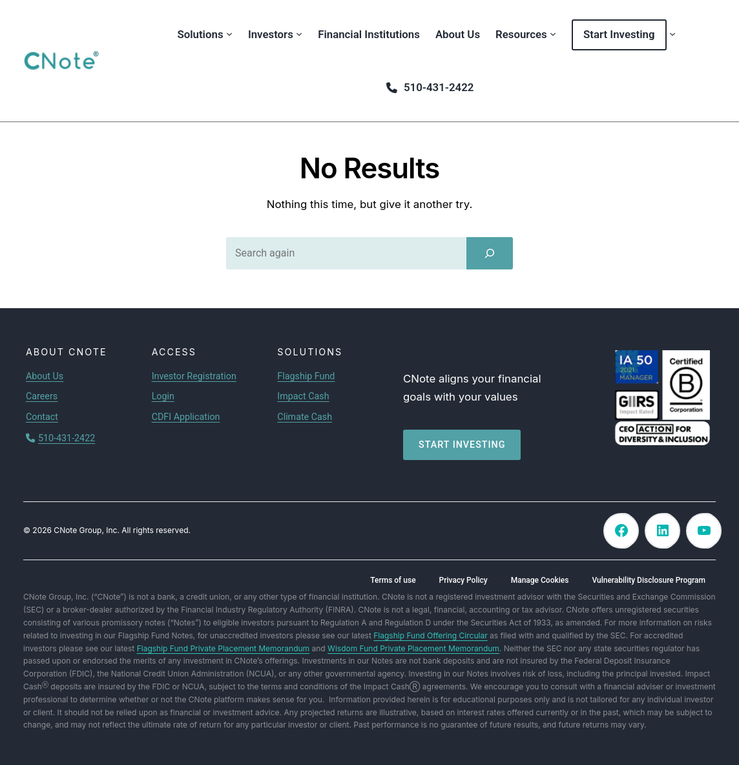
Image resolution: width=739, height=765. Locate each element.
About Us (44, 376)
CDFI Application (186, 417)
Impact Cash (303, 396)
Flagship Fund (306, 376)
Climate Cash (304, 417)
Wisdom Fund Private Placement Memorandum (413, 648)
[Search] (489, 253)
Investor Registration (194, 376)
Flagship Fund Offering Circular (430, 635)
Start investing (462, 444)
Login (163, 396)
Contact (42, 417)
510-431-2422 (66, 438)
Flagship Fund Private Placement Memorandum (223, 648)
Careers (41, 396)
